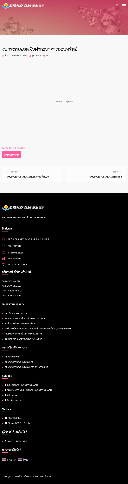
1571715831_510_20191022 (13, 148)
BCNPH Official (13, 418)
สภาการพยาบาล (12, 356)
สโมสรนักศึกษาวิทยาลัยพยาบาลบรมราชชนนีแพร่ (28, 389)
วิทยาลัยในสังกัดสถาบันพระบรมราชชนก (23, 338)
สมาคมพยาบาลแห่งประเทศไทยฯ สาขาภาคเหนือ (26, 366)
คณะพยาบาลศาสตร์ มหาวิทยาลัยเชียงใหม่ (24, 333)
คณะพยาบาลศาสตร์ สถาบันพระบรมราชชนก (25, 318)
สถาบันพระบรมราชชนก (16, 313)
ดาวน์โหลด (11, 155)
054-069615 (14, 245)
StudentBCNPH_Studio (17, 423)
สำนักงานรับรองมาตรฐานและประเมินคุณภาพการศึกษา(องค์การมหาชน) (38, 328)
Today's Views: (9, 281)
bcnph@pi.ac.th (15, 252)
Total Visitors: (9, 295)
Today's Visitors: (10, 286)
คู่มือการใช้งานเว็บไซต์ (16, 441)
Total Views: (8, 290)
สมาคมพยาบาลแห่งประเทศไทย (19, 361)
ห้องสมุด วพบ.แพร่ (14, 400)
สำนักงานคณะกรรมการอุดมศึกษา (20, 323)
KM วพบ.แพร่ (12, 395)
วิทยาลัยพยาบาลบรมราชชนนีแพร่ (21, 384)
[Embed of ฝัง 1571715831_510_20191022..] (64, 102)
